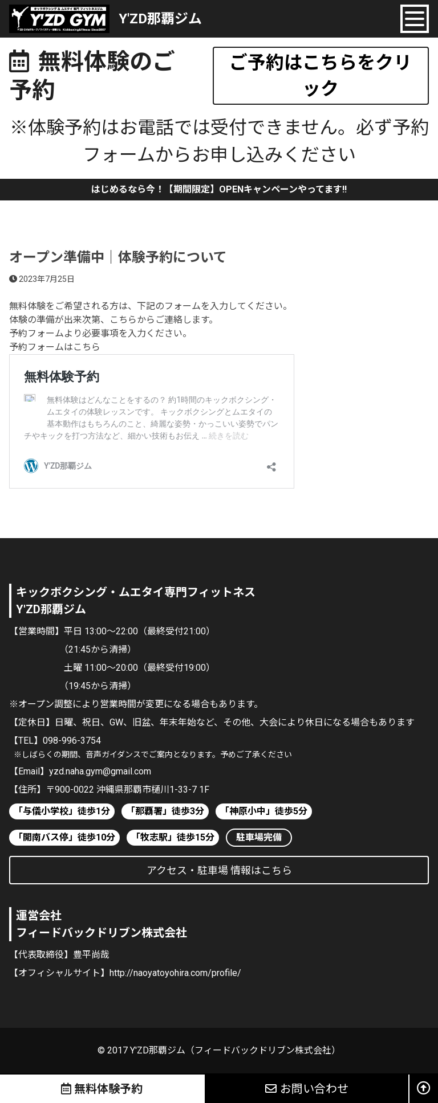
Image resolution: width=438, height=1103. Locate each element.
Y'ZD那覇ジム (160, 19)
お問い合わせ (306, 1089)
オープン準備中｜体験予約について (118, 257)
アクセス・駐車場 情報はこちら (219, 870)
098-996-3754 (72, 740)
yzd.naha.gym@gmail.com (100, 771)
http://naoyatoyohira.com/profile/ (175, 972)
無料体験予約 (102, 1089)
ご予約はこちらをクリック (320, 76)
